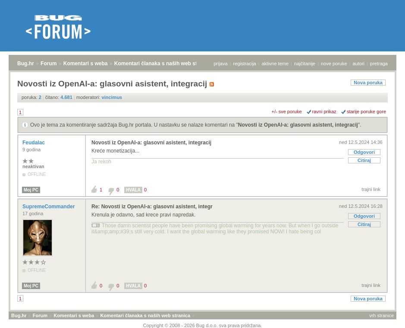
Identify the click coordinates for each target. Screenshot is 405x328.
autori (359, 63)
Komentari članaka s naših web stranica (163, 64)
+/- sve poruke (287, 111)
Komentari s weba (85, 64)
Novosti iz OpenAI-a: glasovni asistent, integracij (298, 125)
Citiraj (364, 160)
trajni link (371, 189)
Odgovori (364, 152)
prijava (220, 63)
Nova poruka (368, 82)
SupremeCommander (49, 207)
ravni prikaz (324, 111)
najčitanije (304, 63)
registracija (244, 63)
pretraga (379, 63)
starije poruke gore (366, 111)
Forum (49, 64)
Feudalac (34, 143)
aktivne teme (275, 63)
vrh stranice (381, 315)
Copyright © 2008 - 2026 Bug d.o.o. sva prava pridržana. (202, 325)
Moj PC (31, 190)
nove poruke (334, 63)
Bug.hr (25, 64)
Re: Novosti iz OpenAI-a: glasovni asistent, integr (152, 207)
